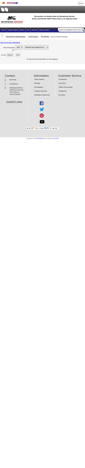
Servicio (34, 30)
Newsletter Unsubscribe (42, 95)
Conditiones (62, 91)
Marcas (22, 30)
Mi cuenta (62, 95)
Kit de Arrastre (33, 37)
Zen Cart (56, 138)
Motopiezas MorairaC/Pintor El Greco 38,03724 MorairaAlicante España (16, 91)
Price (18, 55)
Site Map (37, 83)
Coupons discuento (40, 91)
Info (28, 30)
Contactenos (14, 84)
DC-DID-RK (45, 37)
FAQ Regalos (38, 87)
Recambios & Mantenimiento (15, 37)
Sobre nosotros (44, 30)
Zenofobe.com (41, 138)
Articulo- (10, 55)
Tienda (3, 30)
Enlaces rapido (13, 30)
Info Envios (62, 83)
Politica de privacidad (65, 87)
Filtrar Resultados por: (9, 49)
